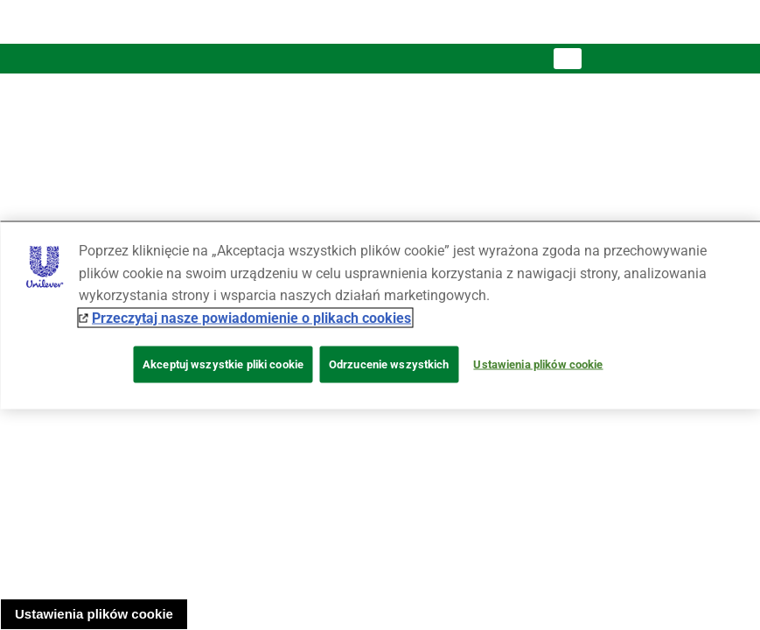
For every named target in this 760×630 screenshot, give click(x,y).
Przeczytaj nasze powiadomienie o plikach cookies (251, 317)
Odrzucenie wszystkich (389, 364)
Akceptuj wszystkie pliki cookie (223, 364)
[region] (380, 315)
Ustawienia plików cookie (94, 613)
